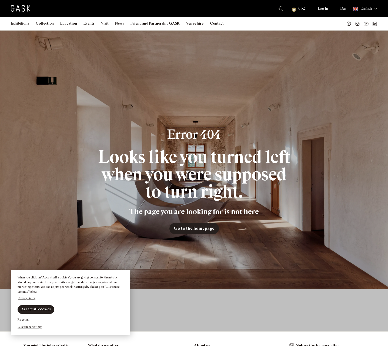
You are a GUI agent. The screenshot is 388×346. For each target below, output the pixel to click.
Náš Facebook (348, 23)
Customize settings (30, 327)
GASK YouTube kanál (366, 23)
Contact (217, 23)
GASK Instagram (357, 23)
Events (89, 23)
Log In (323, 8)
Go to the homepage (194, 228)
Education (68, 23)
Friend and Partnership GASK (155, 23)
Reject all (23, 319)
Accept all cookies (36, 309)
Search (280, 8)
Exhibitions (20, 23)
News (119, 23)
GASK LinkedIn (374, 23)
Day (343, 8)
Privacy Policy (26, 298)
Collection (45, 23)
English (362, 9)
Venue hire (194, 23)
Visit (105, 23)
